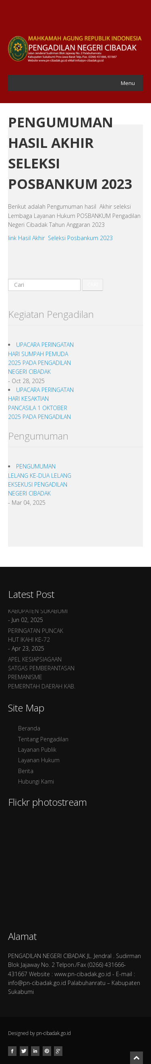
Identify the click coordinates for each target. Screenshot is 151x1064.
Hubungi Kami (36, 781)
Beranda (29, 728)
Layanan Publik (37, 749)
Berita (25, 771)
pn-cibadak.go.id (53, 1033)
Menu (128, 83)
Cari (92, 284)
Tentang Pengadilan (43, 739)
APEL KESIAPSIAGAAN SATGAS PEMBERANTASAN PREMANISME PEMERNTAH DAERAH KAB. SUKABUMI (41, 679)
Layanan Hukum (39, 760)
